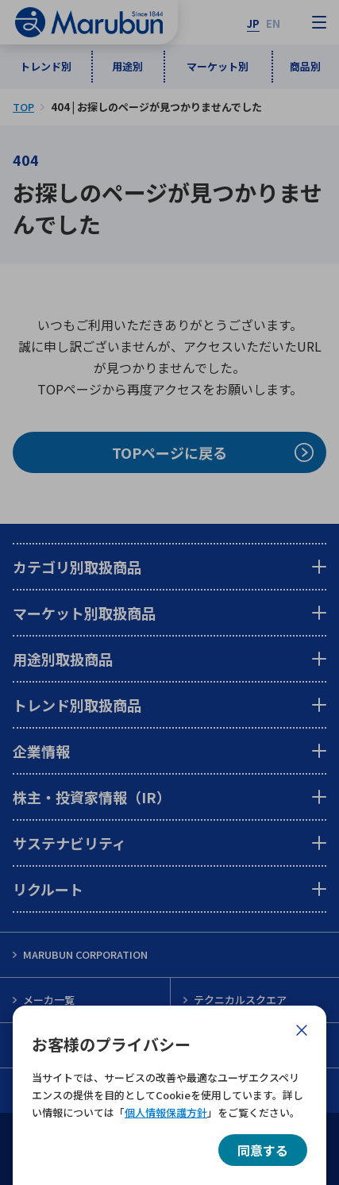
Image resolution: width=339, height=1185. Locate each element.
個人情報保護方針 (166, 1112)
